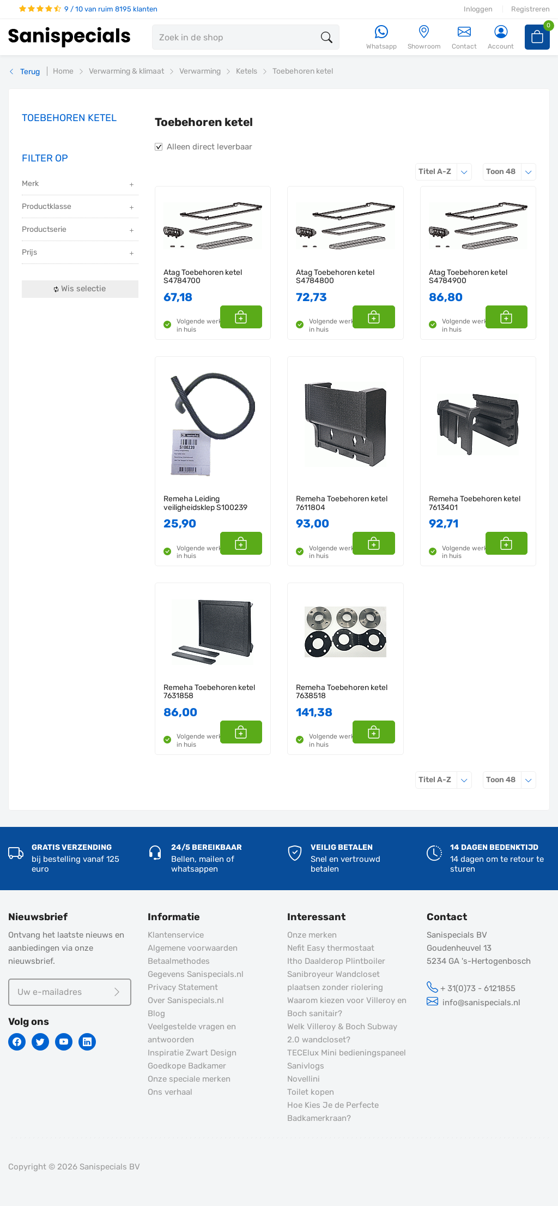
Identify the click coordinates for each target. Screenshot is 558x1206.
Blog (156, 1013)
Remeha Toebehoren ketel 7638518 (341, 691)
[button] (250, 316)
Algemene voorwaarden (193, 948)
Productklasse (79, 207)
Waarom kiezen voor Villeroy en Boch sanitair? (347, 1006)
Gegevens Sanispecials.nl (196, 974)
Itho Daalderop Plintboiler (336, 961)
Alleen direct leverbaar (209, 147)
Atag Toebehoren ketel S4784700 (202, 276)
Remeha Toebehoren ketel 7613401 (474, 503)
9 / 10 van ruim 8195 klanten (88, 9)
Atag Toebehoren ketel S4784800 (335, 276)
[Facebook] (17, 1042)
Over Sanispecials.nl (186, 1000)
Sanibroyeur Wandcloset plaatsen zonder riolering (335, 980)
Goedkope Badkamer (187, 1066)
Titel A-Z (445, 171)
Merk (79, 184)
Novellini (303, 1079)
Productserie (79, 230)
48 (511, 171)
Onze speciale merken (189, 1079)
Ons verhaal (170, 1092)
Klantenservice (176, 935)
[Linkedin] (87, 1042)
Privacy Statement (183, 987)
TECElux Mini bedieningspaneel (346, 1053)
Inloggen (478, 9)
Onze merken (312, 935)
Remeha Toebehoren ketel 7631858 (209, 691)
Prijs (79, 253)
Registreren (530, 9)
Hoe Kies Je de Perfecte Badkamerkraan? (333, 1111)
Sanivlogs (305, 1066)
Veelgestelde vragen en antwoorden (192, 1033)
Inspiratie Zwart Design (192, 1053)
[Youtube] (63, 1042)
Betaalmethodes (179, 961)
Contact (464, 37)
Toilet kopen (310, 1092)
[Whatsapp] (381, 38)
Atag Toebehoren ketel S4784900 (468, 276)
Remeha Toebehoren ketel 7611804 (341, 503)
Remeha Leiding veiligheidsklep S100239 (205, 503)
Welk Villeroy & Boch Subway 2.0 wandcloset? (342, 1033)
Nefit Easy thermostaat (330, 948)
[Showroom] (424, 38)
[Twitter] (40, 1042)
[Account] (501, 38)
